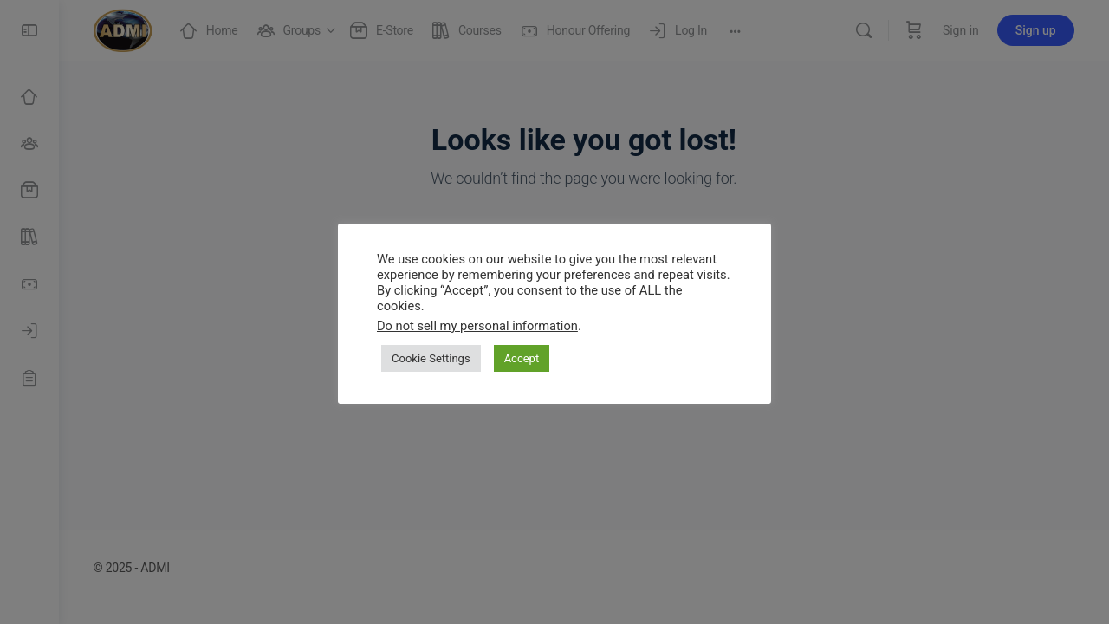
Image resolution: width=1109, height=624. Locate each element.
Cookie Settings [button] (431, 358)
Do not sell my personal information (477, 326)
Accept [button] (522, 358)
